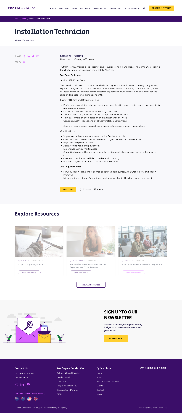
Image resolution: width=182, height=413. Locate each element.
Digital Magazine (132, 8)
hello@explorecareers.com (27, 373)
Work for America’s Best (108, 381)
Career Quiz (115, 8)
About (53, 8)
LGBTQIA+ (61, 381)
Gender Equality (64, 377)
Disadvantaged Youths (67, 390)
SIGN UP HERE (115, 338)
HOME (17, 19)
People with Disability (67, 386)
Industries (85, 8)
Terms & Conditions (23, 408)
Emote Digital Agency (57, 408)
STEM (59, 394)
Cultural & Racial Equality (68, 373)
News (99, 394)
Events (100, 386)
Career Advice (99, 8)
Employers (64, 8)
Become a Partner (161, 8)
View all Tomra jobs (24, 40)
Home (99, 373)
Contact (100, 390)
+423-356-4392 (21, 377)
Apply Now (68, 189)
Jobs (74, 8)
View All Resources (91, 285)
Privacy (36, 408)
